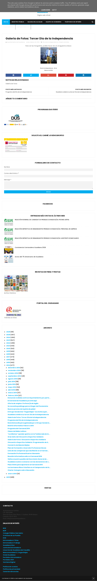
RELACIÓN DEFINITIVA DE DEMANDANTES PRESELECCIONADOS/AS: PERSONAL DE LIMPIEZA (46, 229)
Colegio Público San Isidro (13, 533)
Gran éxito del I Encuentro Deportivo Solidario (25, 437)
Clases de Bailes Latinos (17, 431)
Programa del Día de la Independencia (23, 420)
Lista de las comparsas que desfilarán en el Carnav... (28, 451)
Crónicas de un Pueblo (11, 536)
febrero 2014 (13, 396)
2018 (8, 354)
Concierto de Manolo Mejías (19, 445)
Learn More (45, 10)
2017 (8, 357)
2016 (8, 360)
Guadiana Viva (8, 545)
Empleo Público (23, 27)
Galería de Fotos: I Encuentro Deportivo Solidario (27, 440)
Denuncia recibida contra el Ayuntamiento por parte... (29, 398)
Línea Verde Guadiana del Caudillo (16, 550)
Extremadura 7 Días (10, 540)
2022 (8, 343)
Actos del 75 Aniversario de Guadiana (29, 257)
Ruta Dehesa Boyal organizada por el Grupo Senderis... (29, 423)
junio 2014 (12, 384)
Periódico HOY (8, 560)
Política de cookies (10, 567)
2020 (8, 349)
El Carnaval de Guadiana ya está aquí (22, 401)
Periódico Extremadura (12, 557)
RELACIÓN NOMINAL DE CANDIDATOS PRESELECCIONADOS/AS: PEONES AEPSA (42, 220)
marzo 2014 (12, 393)
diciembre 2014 (14, 368)
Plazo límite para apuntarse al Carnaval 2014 (25, 465)
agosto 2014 (13, 379)
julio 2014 (11, 382)
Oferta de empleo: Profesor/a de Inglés (23, 404)
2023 (8, 340)
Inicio (6, 22)
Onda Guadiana (9, 555)
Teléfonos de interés (73, 22)
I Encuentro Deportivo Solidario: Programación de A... (28, 443)
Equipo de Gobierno (53, 22)
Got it (54, 10)
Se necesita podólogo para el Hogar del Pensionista (28, 406)
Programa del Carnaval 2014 (19, 429)
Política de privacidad (11, 569)
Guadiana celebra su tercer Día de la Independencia (28, 415)
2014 (8, 365)
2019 (8, 351)
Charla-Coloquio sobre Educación (21, 470)
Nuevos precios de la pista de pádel (21, 409)
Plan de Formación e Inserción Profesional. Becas (27, 448)
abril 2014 (12, 390)
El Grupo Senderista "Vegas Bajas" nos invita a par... (28, 412)
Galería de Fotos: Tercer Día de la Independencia (27, 417)
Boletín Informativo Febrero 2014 (21, 426)
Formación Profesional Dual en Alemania (24, 454)
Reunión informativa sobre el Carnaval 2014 (25, 456)
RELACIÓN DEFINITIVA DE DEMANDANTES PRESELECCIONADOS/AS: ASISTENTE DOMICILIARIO (47, 238)
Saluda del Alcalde (35, 22)
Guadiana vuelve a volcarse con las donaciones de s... (29, 462)
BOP (4, 531)
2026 (8, 332)
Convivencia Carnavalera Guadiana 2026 (30, 248)
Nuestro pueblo (18, 22)
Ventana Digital (9, 562)
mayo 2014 (12, 387)
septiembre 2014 (14, 376)
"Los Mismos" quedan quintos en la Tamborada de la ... (29, 434)
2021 (8, 346)
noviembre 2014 (14, 371)
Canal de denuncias (11, 572)
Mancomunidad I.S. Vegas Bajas (15, 553)
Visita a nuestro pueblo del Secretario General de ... (28, 459)
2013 (8, 477)
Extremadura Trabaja (11, 543)
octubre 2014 (13, 373)
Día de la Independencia (50, 42)
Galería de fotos (64, 42)
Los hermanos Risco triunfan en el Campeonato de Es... (29, 467)
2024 (8, 337)
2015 (8, 363)
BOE (4, 528)
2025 (8, 335)
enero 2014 (12, 474)
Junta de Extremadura (12, 548)
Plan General (9, 27)
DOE (4, 538)
